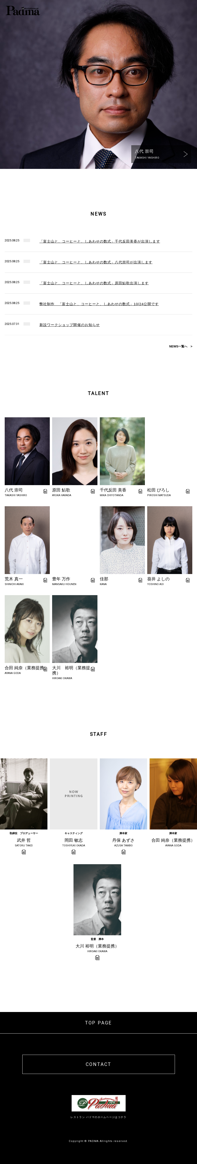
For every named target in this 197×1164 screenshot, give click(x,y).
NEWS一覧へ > (180, 346)
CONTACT (99, 1064)
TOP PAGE (98, 1023)
